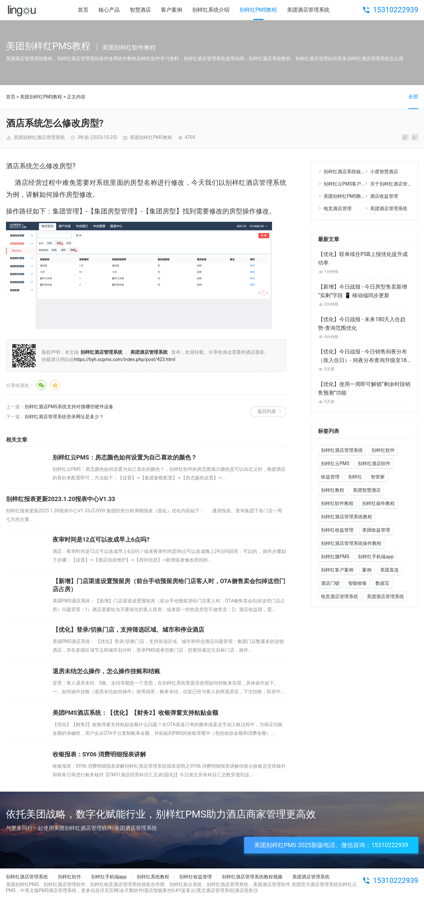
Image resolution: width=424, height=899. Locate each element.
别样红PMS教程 (258, 10)
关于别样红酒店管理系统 (395, 184)
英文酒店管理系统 (215, 890)
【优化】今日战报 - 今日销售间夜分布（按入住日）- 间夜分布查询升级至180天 (363, 356)
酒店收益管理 (384, 196)
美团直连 (389, 570)
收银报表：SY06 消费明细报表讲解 (99, 754)
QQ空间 (55, 385)
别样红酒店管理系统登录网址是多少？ (64, 416)
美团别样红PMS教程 (41, 96)
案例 (366, 570)
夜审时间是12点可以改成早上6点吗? (101, 539)
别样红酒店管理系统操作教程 (351, 543)
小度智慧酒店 (384, 171)
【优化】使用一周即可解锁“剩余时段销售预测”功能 (364, 388)
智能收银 (357, 583)
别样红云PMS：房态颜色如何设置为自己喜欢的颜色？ (125, 457)
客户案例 (171, 10)
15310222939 (395, 10)
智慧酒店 (140, 10)
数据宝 (382, 583)
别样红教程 (332, 490)
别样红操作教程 (378, 503)
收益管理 (330, 476)
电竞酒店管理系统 (339, 596)
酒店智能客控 (158, 890)
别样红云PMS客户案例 (347, 184)
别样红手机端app (375, 556)
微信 (41, 385)
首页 (83, 10)
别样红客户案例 (337, 570)
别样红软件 (383, 450)
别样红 (355, 476)
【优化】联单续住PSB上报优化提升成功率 (363, 258)
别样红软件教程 (337, 503)
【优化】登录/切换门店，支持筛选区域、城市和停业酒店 (129, 629)
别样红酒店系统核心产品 (349, 171)
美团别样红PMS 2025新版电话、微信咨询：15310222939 (331, 844)
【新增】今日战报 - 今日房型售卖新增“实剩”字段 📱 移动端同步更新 (362, 291)
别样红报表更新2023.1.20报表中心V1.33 (60, 498)
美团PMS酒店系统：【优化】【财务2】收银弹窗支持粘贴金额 (135, 712)
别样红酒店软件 (374, 463)
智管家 (378, 476)
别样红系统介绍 (210, 10)
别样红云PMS (335, 463)
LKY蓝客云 (184, 890)
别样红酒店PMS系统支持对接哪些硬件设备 (69, 406)
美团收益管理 (376, 530)
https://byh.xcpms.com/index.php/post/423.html (125, 359)
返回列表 (266, 411)
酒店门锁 (330, 583)
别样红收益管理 (337, 530)
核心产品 (109, 10)
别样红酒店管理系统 (342, 450)
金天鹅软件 (131, 890)
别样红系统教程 (153, 876)
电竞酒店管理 (338, 208)
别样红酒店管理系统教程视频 (252, 876)
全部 (413, 97)
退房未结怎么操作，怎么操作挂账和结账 (106, 671)
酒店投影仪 (246, 890)
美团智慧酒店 (367, 490)
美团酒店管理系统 (308, 10)
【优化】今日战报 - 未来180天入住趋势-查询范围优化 (361, 323)
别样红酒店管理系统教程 (346, 516)
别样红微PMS (335, 556)
